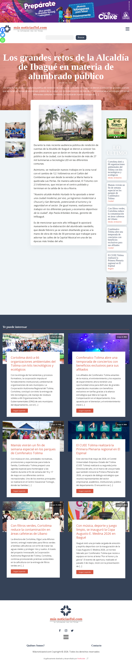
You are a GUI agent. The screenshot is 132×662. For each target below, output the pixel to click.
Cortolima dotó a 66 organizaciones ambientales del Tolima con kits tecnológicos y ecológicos (33, 363)
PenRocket (81, 658)
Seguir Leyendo (19, 410)
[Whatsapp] (2, 40)
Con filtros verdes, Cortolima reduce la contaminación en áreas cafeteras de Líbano (31, 529)
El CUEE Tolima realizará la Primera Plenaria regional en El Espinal (98, 449)
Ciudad (111, 201)
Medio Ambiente (115, 178)
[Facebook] (2, 29)
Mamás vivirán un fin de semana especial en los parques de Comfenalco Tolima (33, 449)
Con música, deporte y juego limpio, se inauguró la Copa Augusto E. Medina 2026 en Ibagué (96, 531)
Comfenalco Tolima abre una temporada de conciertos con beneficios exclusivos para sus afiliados (97, 363)
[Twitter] (2, 34)
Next (123, 129)
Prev (110, 129)
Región (111, 268)
